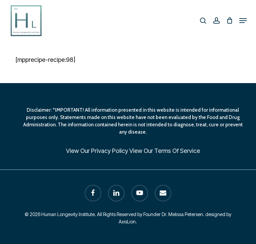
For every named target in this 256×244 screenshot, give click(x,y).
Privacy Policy (109, 150)
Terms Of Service (177, 150)
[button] (243, 20)
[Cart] (229, 20)
